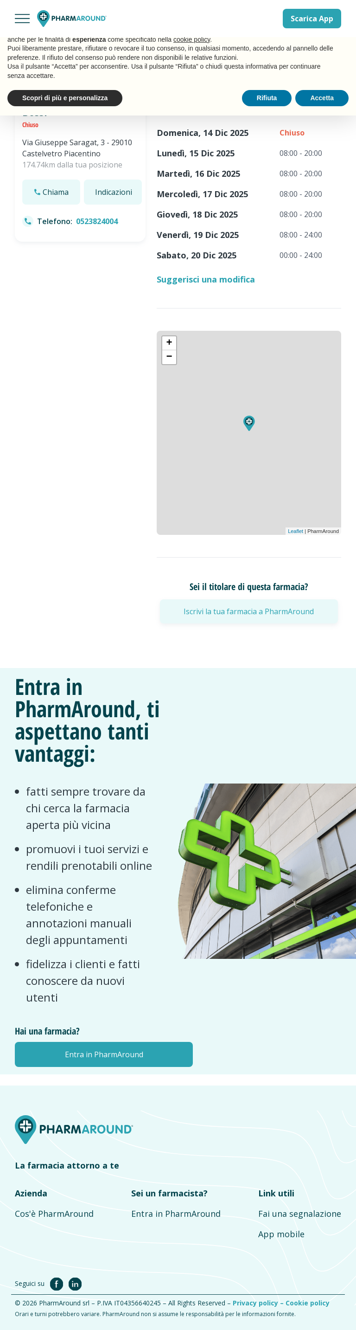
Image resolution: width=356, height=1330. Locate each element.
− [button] (169, 357)
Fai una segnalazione (299, 1213)
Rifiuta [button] (267, 98)
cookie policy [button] (191, 39)
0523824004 (97, 221)
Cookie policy (308, 1302)
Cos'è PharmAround (54, 1213)
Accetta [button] (322, 98)
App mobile (281, 1234)
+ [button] (169, 343)
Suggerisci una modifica (206, 279)
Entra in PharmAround (176, 1213)
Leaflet (295, 531)
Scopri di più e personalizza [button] (65, 98)
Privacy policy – (259, 1302)
